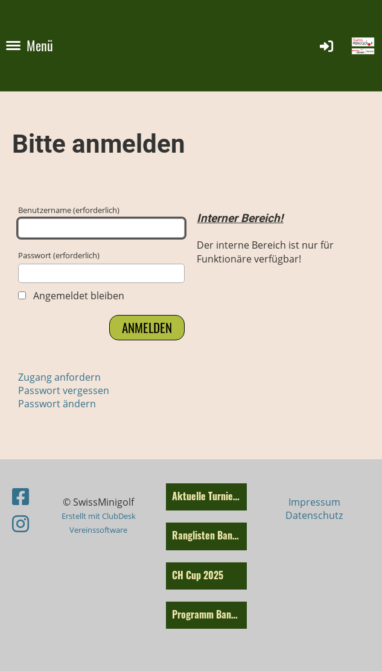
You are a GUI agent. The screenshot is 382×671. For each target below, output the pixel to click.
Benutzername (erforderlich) (101, 221)
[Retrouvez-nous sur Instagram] (20, 523)
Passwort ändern (57, 403)
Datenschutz (314, 515)
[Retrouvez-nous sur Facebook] (20, 496)
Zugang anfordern (59, 377)
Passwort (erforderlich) (101, 266)
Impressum (314, 502)
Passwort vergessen (63, 390)
